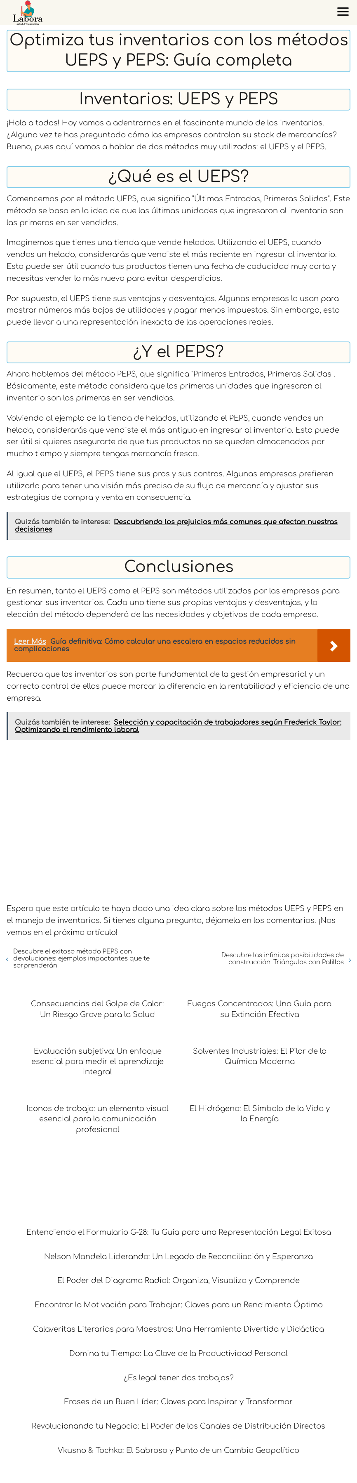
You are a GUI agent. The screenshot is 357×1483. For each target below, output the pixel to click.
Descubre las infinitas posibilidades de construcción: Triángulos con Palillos (282, 959)
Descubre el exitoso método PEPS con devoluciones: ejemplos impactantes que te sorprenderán (81, 958)
